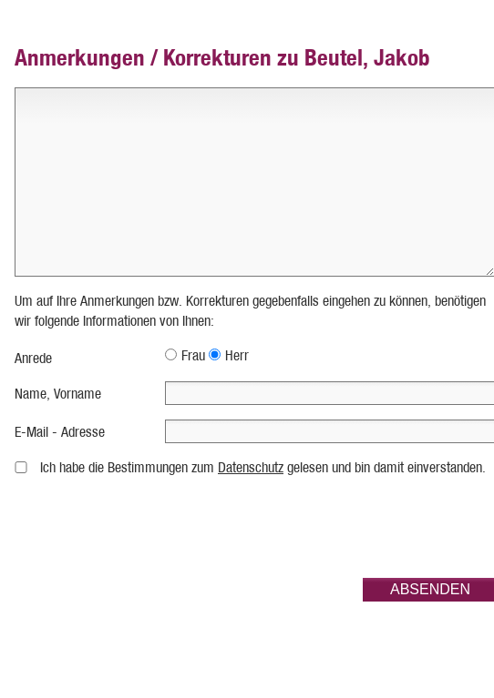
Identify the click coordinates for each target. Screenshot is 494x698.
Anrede (33, 358)
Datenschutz (250, 467)
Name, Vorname (58, 393)
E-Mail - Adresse (60, 431)
